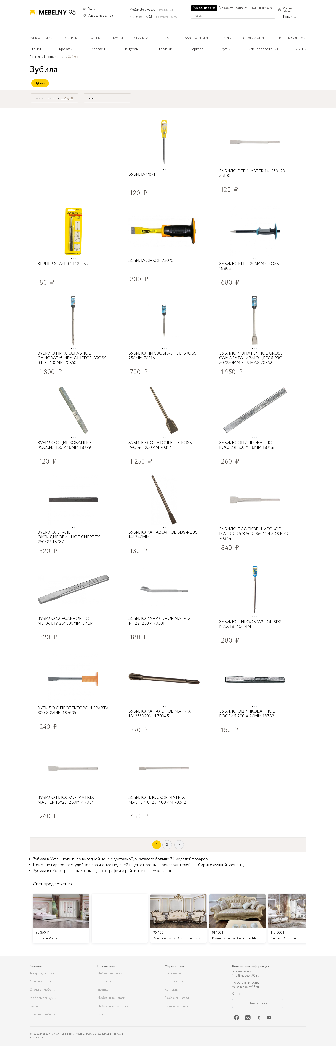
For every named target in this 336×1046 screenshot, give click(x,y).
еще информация (261, 8)
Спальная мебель (42, 989)
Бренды (103, 989)
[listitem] (61, 918)
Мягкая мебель (41, 981)
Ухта (91, 8)
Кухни (226, 49)
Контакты (242, 8)
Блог (100, 1014)
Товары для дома (42, 973)
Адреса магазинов (100, 16)
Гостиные (36, 1006)
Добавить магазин (177, 998)
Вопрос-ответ (175, 981)
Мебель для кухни (43, 998)
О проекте (226, 8)
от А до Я (67, 98)
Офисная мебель (42, 1014)
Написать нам (258, 1003)
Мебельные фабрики (112, 1006)
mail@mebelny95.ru (142, 17)
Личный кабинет (176, 1006)
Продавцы (104, 981)
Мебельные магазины (113, 998)
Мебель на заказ (204, 8)
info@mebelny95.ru (142, 10)
